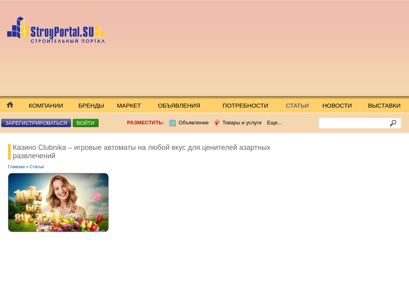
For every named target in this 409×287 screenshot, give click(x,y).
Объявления (179, 105)
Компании (46, 105)
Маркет (129, 105)
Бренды (91, 105)
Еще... (274, 123)
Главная (16, 166)
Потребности (245, 105)
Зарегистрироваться (36, 123)
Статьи (297, 105)
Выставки (384, 105)
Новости (337, 105)
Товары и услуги (242, 123)
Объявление (193, 123)
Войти (86, 123)
